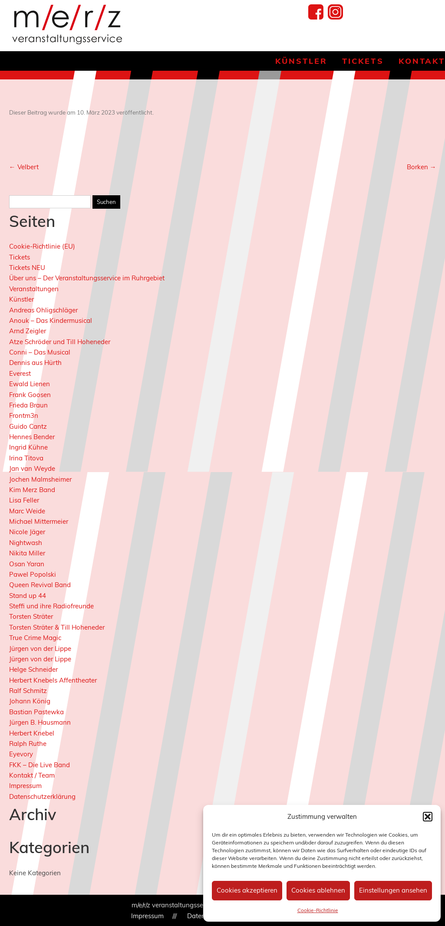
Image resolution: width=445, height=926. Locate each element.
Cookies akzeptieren (247, 890)
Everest (20, 373)
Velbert (24, 167)
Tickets (362, 61)
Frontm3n (23, 415)
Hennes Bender (32, 437)
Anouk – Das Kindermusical (50, 320)
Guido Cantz (28, 426)
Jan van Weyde (32, 468)
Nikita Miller (27, 553)
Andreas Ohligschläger (43, 310)
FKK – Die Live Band (39, 765)
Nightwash (25, 543)
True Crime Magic (35, 638)
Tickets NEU (27, 267)
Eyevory (21, 754)
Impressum (25, 786)
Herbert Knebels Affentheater (53, 680)
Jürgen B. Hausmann (40, 722)
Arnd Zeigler (27, 331)
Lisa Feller (24, 500)
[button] (427, 816)
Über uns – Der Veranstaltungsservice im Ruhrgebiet (87, 278)
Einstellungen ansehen (393, 890)
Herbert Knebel (31, 733)
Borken (421, 167)
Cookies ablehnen (318, 890)
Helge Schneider (33, 669)
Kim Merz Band (32, 490)
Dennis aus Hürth (35, 362)
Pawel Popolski (32, 574)
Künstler (301, 61)
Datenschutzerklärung (42, 796)
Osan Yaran (26, 564)
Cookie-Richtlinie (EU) (42, 246)
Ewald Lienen (29, 384)
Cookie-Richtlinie (317, 910)
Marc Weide (27, 511)
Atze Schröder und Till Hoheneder (59, 342)
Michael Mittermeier (38, 521)
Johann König (29, 701)
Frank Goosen (30, 395)
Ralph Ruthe (27, 743)
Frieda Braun (28, 405)
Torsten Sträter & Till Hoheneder (57, 627)
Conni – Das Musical (39, 352)
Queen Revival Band (40, 585)
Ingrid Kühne (28, 447)
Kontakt (422, 61)
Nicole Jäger (27, 532)
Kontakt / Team (32, 775)
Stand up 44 (27, 595)
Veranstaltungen (34, 289)
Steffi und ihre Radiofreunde (51, 606)
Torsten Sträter (31, 616)
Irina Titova (26, 458)
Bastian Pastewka (36, 712)
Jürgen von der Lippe (40, 648)
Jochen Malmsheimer (40, 479)
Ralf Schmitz (28, 690)
